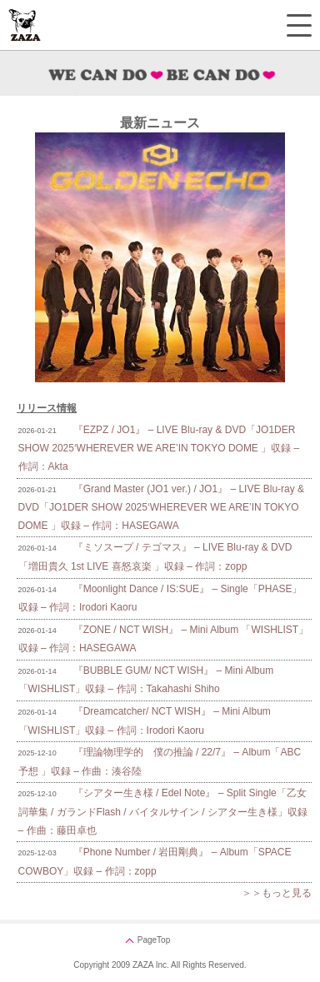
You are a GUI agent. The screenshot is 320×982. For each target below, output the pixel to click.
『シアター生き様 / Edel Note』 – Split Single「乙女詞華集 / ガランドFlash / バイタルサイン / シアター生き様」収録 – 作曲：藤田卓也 (163, 811)
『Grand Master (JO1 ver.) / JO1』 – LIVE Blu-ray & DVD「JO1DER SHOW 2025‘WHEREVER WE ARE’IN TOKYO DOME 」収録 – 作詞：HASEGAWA (161, 507)
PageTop (154, 940)
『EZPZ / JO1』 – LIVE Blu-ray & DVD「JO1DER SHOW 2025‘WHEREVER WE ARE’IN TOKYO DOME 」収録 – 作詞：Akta (159, 448)
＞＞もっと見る (277, 893)
